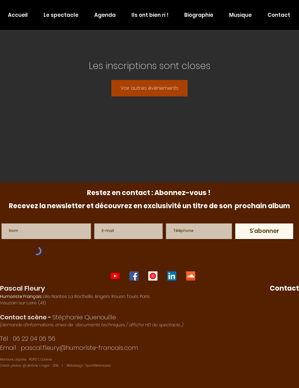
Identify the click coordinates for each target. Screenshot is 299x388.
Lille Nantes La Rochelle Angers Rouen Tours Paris (75, 296)
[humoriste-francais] (190, 276)
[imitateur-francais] (171, 276)
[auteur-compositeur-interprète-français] (152, 276)
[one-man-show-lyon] (115, 276)
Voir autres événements (149, 88)
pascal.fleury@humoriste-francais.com (79, 347)
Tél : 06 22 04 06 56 (27, 338)
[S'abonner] (264, 231)
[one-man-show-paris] (134, 276)
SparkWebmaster (98, 365)
